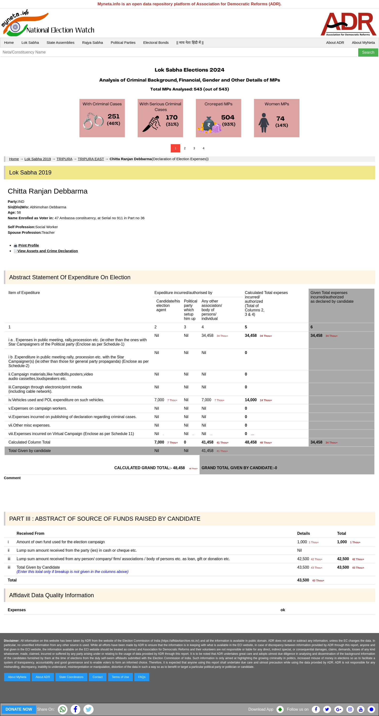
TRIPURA (64, 159)
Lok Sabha (30, 42)
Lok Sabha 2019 (37, 159)
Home (9, 42)
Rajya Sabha (92, 42)
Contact (98, 677)
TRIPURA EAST (91, 159)
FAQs (141, 677)
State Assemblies (60, 42)
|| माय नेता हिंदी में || (189, 42)
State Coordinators (71, 677)
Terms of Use (120, 677)
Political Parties (123, 42)
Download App (260, 709)
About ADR (335, 42)
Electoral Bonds (156, 42)
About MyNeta (363, 42)
